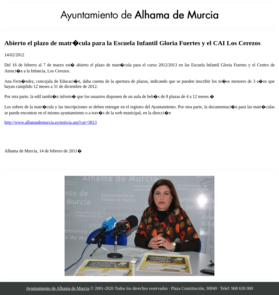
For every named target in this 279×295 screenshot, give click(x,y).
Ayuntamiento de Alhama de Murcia (57, 288)
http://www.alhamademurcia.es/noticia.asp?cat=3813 (50, 122)
